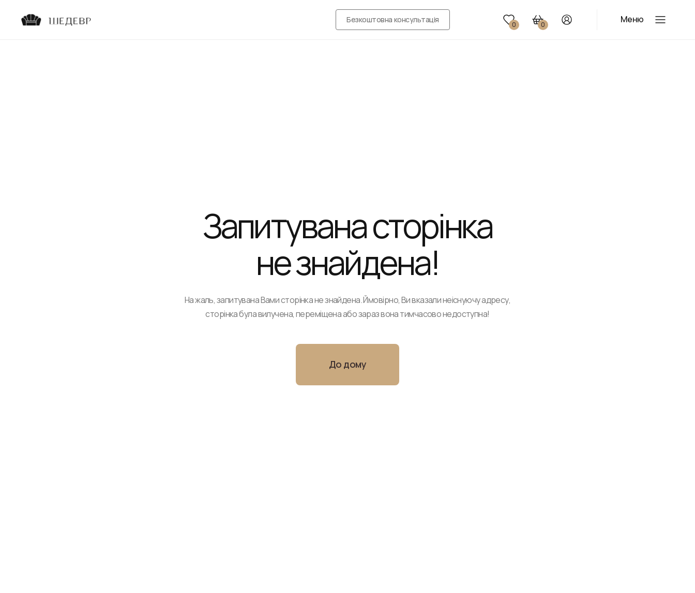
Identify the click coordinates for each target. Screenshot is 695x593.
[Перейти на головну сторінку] (56, 19)
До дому (347, 364)
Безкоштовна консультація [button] (392, 19)
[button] (508, 19)
